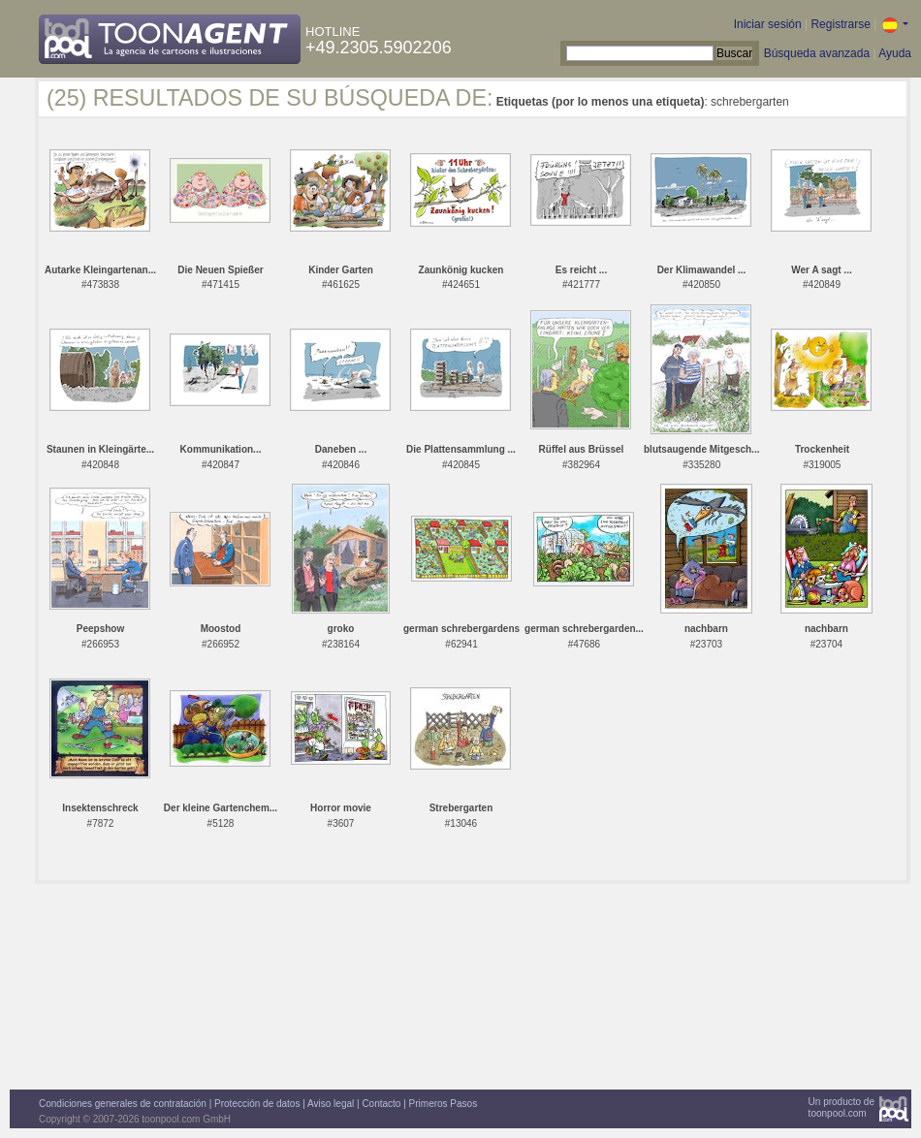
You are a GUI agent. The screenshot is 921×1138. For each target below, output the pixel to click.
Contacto (381, 1103)
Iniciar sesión (768, 24)
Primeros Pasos (443, 1103)
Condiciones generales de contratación (122, 1103)
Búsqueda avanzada (817, 53)
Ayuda (894, 53)
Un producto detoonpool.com (841, 1107)
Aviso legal (330, 1103)
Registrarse (840, 24)
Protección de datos (257, 1103)
